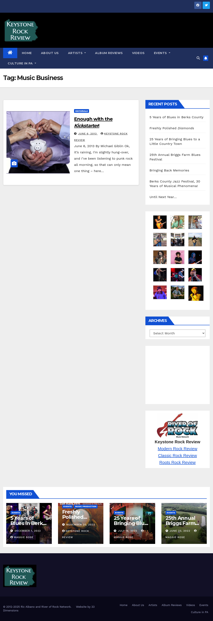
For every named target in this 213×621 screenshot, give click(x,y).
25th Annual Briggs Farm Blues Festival (182, 523)
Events (162, 53)
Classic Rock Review (177, 455)
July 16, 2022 (128, 530)
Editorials (81, 111)
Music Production (85, 506)
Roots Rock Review (177, 462)
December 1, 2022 (28, 530)
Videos (138, 53)
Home (27, 53)
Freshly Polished (172, 128)
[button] (198, 58)
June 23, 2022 (180, 530)
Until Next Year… (163, 197)
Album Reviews (109, 53)
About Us (50, 53)
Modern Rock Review (177, 448)
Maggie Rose (21, 537)
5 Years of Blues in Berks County (177, 117)
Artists (77, 53)
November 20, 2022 (80, 524)
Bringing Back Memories (169, 170)
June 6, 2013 (88, 133)
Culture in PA (22, 63)
